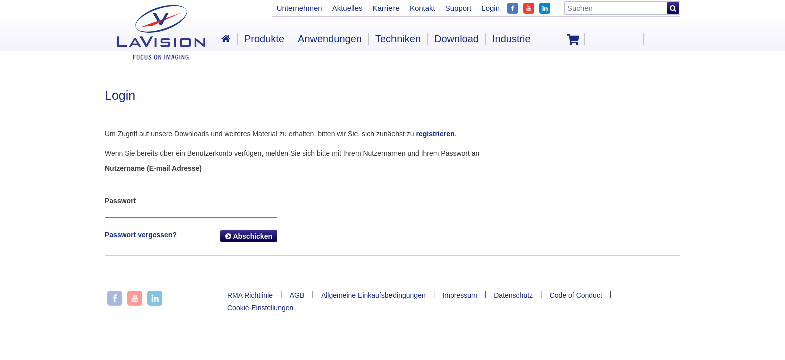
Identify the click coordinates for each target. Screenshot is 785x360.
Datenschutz (513, 296)
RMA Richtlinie (250, 296)
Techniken (398, 39)
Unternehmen (299, 8)
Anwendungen (330, 39)
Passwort (120, 201)
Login (490, 8)
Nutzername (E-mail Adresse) (153, 168)
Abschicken (248, 236)
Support (458, 8)
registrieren (435, 134)
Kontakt (422, 8)
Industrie (511, 39)
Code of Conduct (576, 296)
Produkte (264, 39)
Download (456, 39)
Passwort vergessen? (141, 235)
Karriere (386, 8)
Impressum (459, 296)
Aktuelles (347, 8)
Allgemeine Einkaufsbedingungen (373, 296)
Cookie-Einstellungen (260, 308)
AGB (297, 296)
